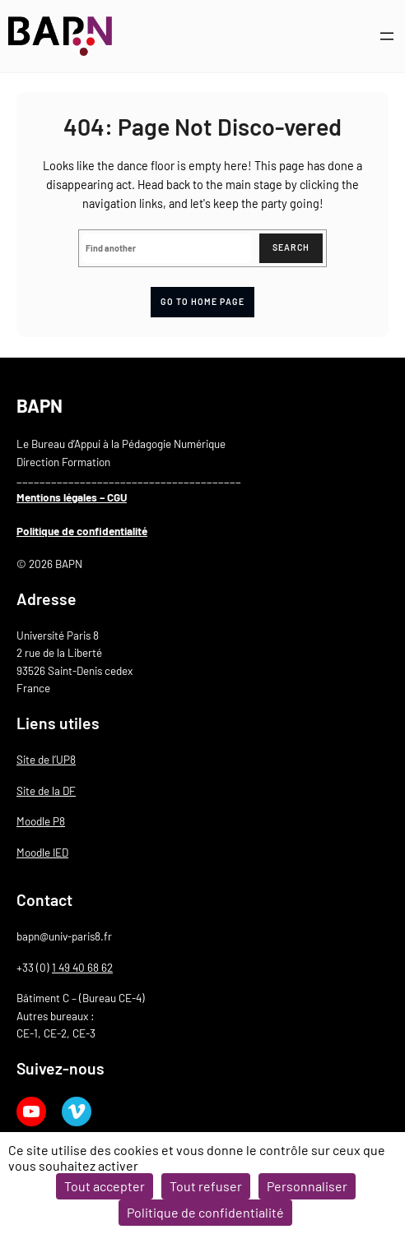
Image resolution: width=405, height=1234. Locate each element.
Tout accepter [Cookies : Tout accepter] (104, 1186)
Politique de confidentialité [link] (205, 1212)
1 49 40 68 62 (82, 967)
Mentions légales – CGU (71, 497)
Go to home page (202, 301)
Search (291, 247)
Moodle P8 (40, 821)
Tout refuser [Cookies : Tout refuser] (206, 1186)
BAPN (39, 405)
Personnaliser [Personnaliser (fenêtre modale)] (307, 1186)
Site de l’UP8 (46, 759)
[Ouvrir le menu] (387, 36)
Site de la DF (46, 790)
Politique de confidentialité (81, 531)
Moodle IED (42, 852)
